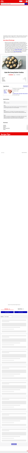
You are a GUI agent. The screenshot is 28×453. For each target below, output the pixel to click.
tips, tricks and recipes (17, 51)
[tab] (7, 309)
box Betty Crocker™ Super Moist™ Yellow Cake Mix (20, 93)
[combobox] (12, 4)
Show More (14, 444)
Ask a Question (20, 312)
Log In (24, 1)
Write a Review (7, 312)
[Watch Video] (14, 62)
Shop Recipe (25, 86)
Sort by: (2, 316)
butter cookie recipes (18, 49)
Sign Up (21, 1)
